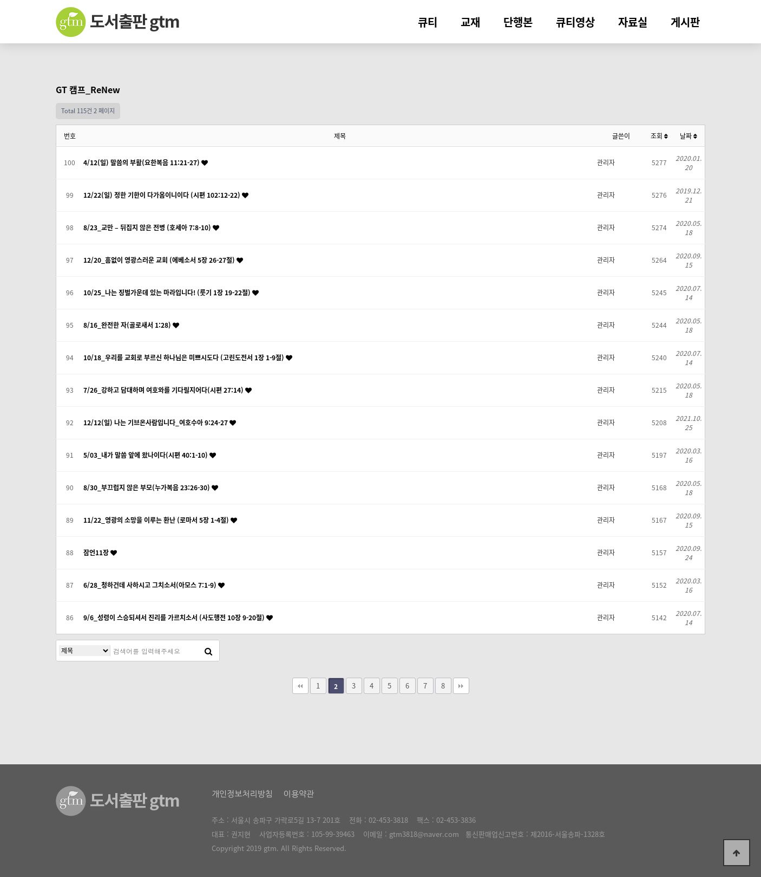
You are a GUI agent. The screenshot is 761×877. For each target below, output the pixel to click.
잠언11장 (96, 552)
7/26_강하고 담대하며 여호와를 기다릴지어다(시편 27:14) (164, 390)
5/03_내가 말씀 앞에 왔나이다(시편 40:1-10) (146, 455)
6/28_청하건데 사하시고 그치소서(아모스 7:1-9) (150, 585)
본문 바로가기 (0, 0)
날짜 (688, 136)
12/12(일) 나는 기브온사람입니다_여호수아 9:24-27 (156, 422)
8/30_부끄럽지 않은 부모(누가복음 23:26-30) (147, 487)
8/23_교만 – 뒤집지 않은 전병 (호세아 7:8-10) (148, 227)
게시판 (685, 22)
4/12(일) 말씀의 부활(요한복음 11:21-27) (142, 162)
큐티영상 (575, 22)
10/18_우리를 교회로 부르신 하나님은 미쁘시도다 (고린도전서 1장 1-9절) (184, 357)
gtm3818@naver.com (424, 834)
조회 (659, 136)
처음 (300, 686)
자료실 (632, 22)
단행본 (518, 22)
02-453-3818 (388, 820)
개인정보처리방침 (242, 794)
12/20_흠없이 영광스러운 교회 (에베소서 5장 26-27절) (160, 260)
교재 (470, 22)
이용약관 (299, 794)
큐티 (427, 22)
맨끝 (461, 686)
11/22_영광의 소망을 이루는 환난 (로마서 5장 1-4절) (157, 520)
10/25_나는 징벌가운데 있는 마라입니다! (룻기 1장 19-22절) (167, 292)
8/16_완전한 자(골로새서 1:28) (128, 325)
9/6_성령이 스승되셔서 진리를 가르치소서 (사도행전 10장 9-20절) (174, 617)
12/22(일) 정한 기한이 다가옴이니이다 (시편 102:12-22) (162, 195)
